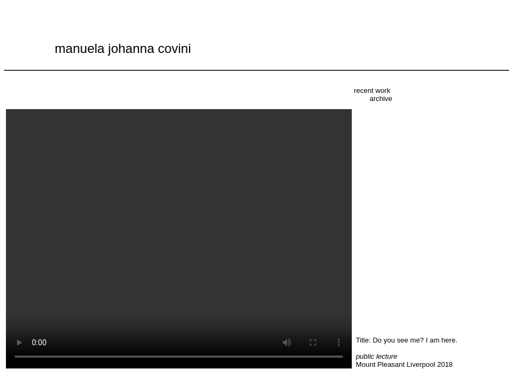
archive (381, 99)
